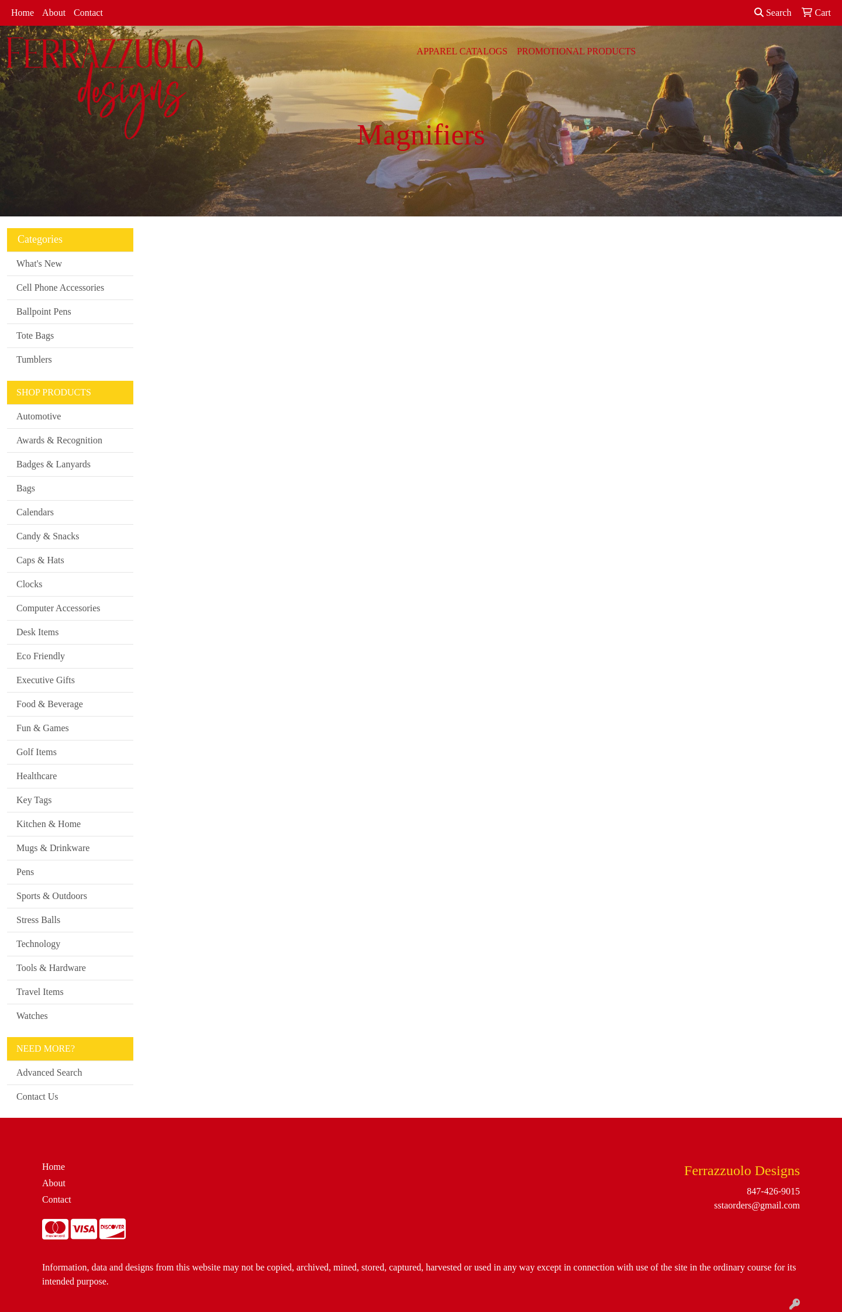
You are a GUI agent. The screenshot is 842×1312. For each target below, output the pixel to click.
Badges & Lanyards (53, 464)
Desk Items (37, 632)
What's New (39, 263)
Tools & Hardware (51, 968)
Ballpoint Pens (43, 311)
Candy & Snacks (48, 536)
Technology (38, 944)
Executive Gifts (45, 680)
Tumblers (34, 359)
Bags (25, 488)
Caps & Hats (40, 560)
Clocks (29, 584)
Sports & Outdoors (51, 896)
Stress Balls (38, 920)
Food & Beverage (49, 704)
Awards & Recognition (59, 440)
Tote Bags (35, 335)
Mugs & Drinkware (52, 848)
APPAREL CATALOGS (462, 51)
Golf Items (36, 752)
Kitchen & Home (48, 824)
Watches (32, 1016)
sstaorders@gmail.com (757, 1205)
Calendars (35, 512)
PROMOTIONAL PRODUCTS (576, 51)
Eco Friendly (40, 656)
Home (22, 13)
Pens (25, 872)
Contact (88, 13)
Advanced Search (49, 1072)
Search (773, 13)
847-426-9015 (773, 1191)
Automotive (38, 416)
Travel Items (40, 992)
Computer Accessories (58, 608)
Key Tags (33, 800)
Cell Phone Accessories (60, 287)
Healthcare (36, 776)
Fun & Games (42, 728)
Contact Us (37, 1096)
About (53, 13)
